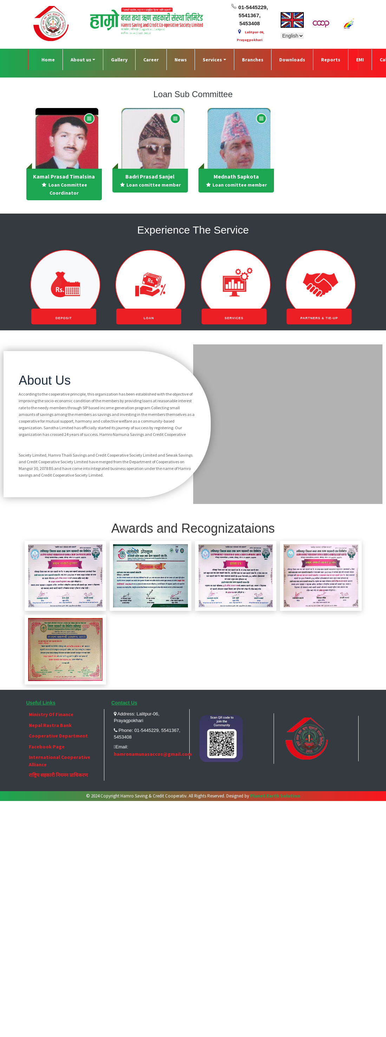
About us (81, 59)
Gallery (119, 59)
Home (48, 59)
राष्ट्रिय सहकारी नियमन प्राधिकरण (58, 775)
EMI (360, 59)
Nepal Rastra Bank (50, 725)
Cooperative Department (58, 736)
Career (151, 59)
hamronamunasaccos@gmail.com (153, 754)
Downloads (292, 59)
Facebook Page (47, 746)
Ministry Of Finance (51, 714)
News (181, 59)
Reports (330, 59)
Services (212, 59)
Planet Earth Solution (274, 796)
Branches (252, 59)
